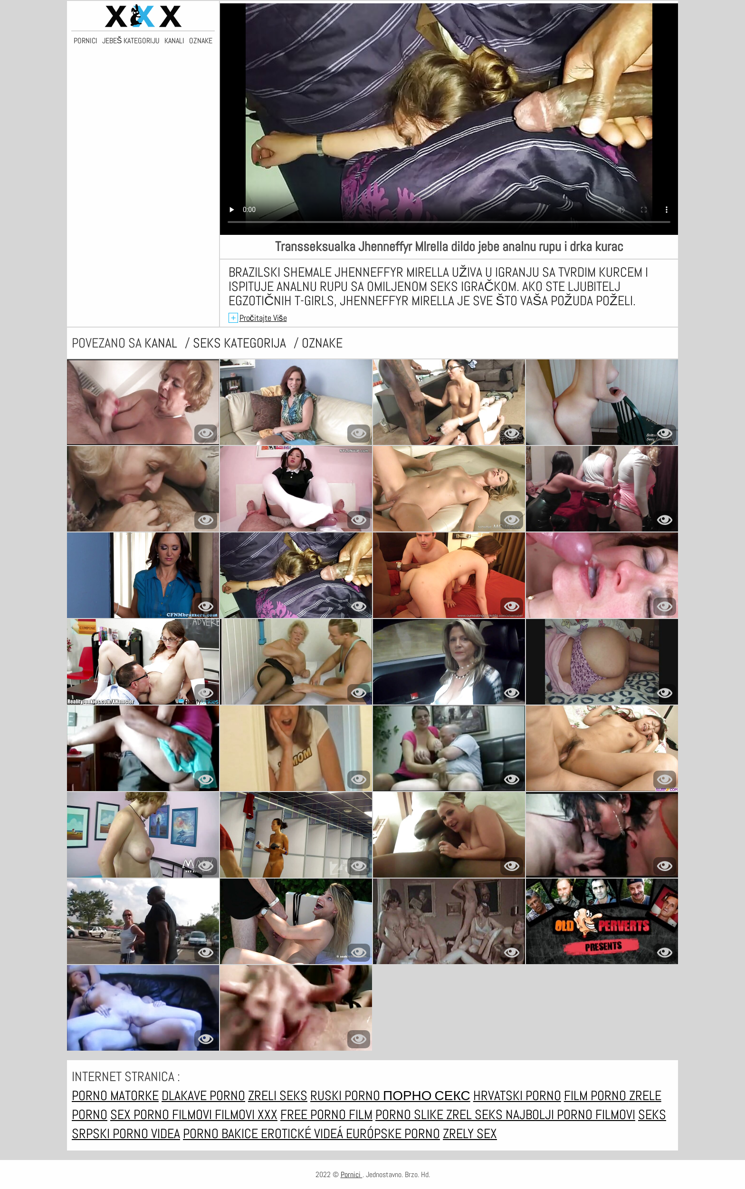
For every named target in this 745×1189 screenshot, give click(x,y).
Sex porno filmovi (162, 1114)
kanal (162, 343)
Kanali (174, 41)
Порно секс (426, 1095)
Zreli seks (277, 1095)
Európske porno (393, 1133)
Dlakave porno (203, 1095)
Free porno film (326, 1114)
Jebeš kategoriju (131, 41)
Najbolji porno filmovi (570, 1114)
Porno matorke (115, 1095)
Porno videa (146, 1133)
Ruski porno (346, 1095)
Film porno (596, 1095)
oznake (322, 343)
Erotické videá (303, 1133)
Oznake (200, 41)
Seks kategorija (241, 343)
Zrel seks (476, 1114)
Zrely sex (470, 1133)
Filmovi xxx (246, 1114)
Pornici (85, 41)
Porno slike (410, 1114)
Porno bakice (222, 1133)
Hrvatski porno (517, 1095)
